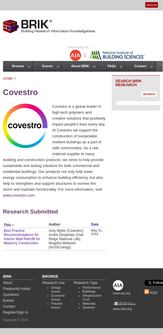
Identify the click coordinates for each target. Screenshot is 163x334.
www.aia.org (121, 293)
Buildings (88, 291)
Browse (18, 66)
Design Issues (56, 289)
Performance (91, 287)
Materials (88, 303)
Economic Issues (58, 297)
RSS (150, 293)
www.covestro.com (19, 195)
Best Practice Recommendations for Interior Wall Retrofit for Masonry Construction (22, 237)
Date (95, 224)
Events (47, 66)
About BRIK (80, 66)
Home (8, 78)
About (7, 283)
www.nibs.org (122, 309)
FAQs (112, 66)
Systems (88, 307)
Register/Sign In (15, 312)
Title (9, 225)
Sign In (151, 5)
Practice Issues (57, 305)
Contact (140, 66)
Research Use (53, 283)
